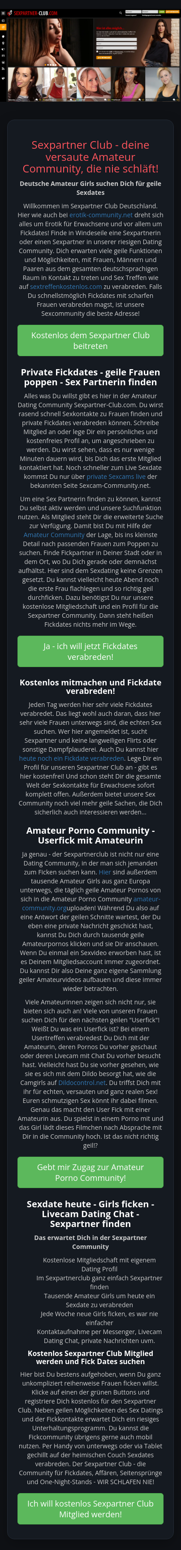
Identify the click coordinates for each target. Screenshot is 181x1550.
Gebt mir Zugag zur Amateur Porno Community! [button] (90, 1172)
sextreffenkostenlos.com (66, 286)
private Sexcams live (116, 476)
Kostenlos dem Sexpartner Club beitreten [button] (90, 340)
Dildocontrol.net (82, 1082)
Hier (105, 872)
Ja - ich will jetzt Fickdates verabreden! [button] (90, 651)
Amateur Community (54, 534)
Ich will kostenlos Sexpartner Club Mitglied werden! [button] (90, 1509)
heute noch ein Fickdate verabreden (71, 758)
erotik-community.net (101, 215)
